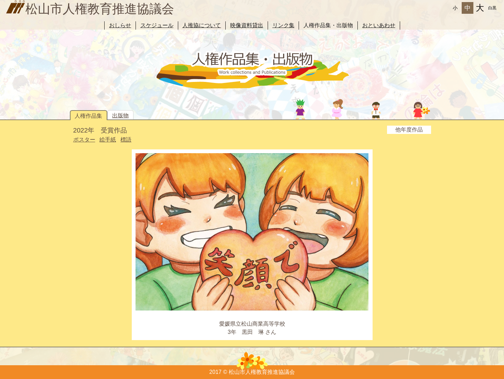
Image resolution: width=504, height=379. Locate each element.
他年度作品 (409, 130)
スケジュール (156, 25)
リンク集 (283, 25)
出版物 (120, 115)
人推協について (201, 25)
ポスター (84, 140)
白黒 (492, 8)
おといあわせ (378, 25)
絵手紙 (107, 140)
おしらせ (120, 25)
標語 (125, 140)
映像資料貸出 (246, 25)
